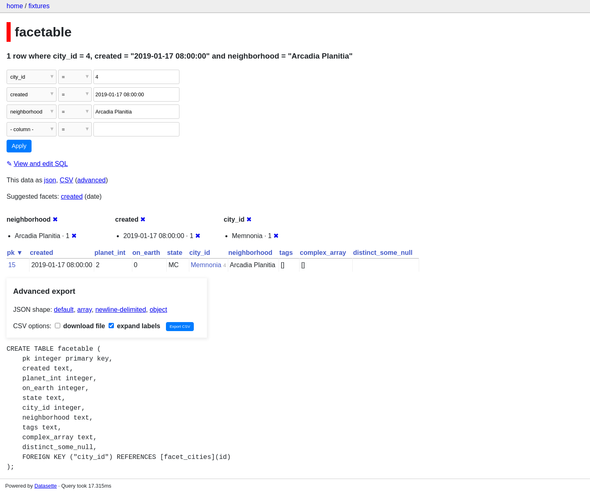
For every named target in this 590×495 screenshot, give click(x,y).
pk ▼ (15, 252)
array (84, 309)
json (50, 180)
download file (80, 325)
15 (12, 264)
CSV (66, 180)
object (158, 309)
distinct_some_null (383, 252)
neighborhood (250, 252)
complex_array (323, 252)
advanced (91, 180)
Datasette (45, 486)
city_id (199, 252)
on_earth (146, 252)
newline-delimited (120, 309)
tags (286, 252)
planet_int (110, 252)
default (64, 309)
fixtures (39, 5)
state (174, 252)
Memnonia (206, 264)
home (15, 5)
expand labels (134, 325)
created (72, 196)
